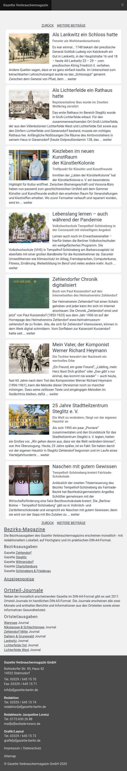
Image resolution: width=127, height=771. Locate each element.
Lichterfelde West (16, 650)
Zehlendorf (23, 553)
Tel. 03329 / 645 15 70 (20, 679)
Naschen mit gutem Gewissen (84, 466)
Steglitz (21, 557)
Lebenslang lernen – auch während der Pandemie (80, 217)
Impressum (12, 748)
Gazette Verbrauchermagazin (25, 5)
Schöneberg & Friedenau (33, 571)
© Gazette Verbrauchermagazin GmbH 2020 (35, 764)
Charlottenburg (26, 566)
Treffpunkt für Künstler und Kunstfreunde (82, 169)
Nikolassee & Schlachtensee (24, 627)
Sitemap (10, 756)
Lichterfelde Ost (15, 645)
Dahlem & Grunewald (19, 636)
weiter (72, 79)
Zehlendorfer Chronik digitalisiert (75, 282)
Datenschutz (32, 748)
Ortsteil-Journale (23, 590)
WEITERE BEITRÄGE (71, 26)
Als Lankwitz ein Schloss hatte (85, 34)
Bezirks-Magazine (24, 529)
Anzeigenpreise (19, 579)
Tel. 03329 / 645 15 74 (20, 702)
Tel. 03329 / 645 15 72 (20, 736)
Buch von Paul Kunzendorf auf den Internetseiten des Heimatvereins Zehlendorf (84, 293)
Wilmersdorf (24, 562)
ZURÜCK (48, 26)
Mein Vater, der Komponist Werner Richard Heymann (80, 347)
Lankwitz (10, 641)
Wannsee (10, 623)
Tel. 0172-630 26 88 (18, 719)
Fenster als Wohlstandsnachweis (76, 41)
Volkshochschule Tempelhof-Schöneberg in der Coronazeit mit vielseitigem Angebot (84, 228)
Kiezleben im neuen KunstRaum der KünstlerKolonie (73, 157)
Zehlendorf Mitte (16, 632)
